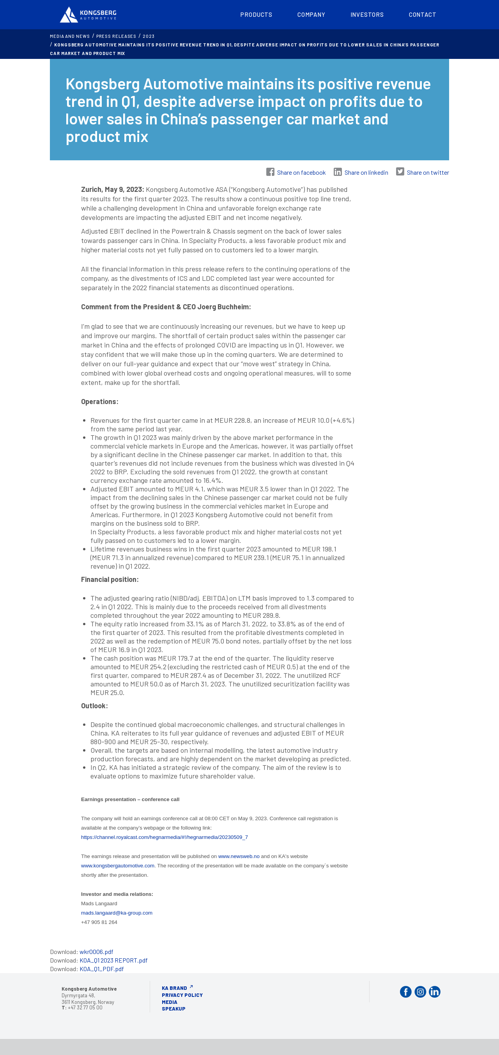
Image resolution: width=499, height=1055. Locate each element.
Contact (423, 14)
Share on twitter (428, 172)
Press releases (116, 36)
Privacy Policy (182, 995)
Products (257, 14)
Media (169, 1002)
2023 (149, 36)
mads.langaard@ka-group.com (116, 913)
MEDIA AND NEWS (70, 36)
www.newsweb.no (239, 856)
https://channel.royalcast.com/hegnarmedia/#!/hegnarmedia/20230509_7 (164, 837)
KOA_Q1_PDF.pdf (102, 968)
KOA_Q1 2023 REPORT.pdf (114, 960)
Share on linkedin (366, 172)
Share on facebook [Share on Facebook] (301, 172)
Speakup (174, 1008)
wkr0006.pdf (96, 951)
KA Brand (174, 988)
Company (311, 14)
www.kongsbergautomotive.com (117, 866)
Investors (367, 14)
